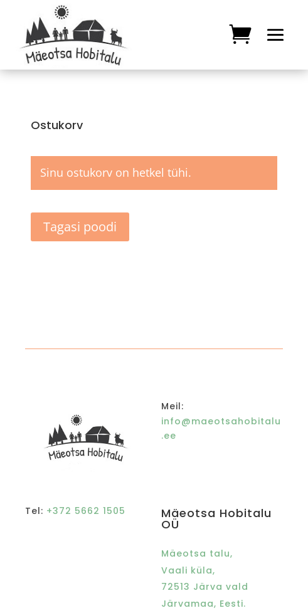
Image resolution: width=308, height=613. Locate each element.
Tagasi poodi (80, 226)
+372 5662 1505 (85, 511)
